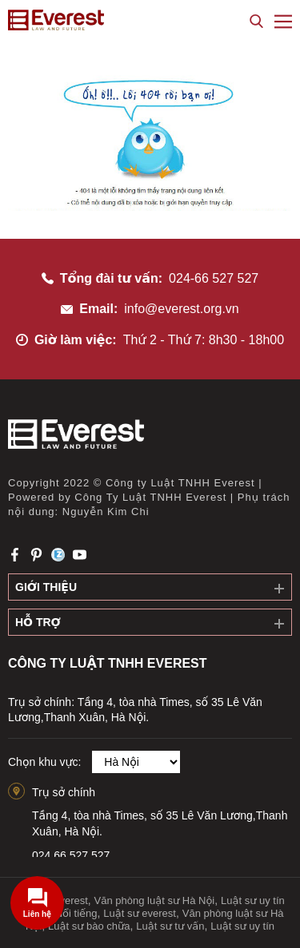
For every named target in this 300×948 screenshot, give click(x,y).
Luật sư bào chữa (89, 926)
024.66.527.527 (71, 855)
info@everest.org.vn (181, 308)
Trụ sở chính (63, 792)
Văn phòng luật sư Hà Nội (154, 900)
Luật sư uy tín (242, 926)
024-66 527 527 (213, 278)
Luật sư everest (139, 913)
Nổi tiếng (76, 913)
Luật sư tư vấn (170, 926)
